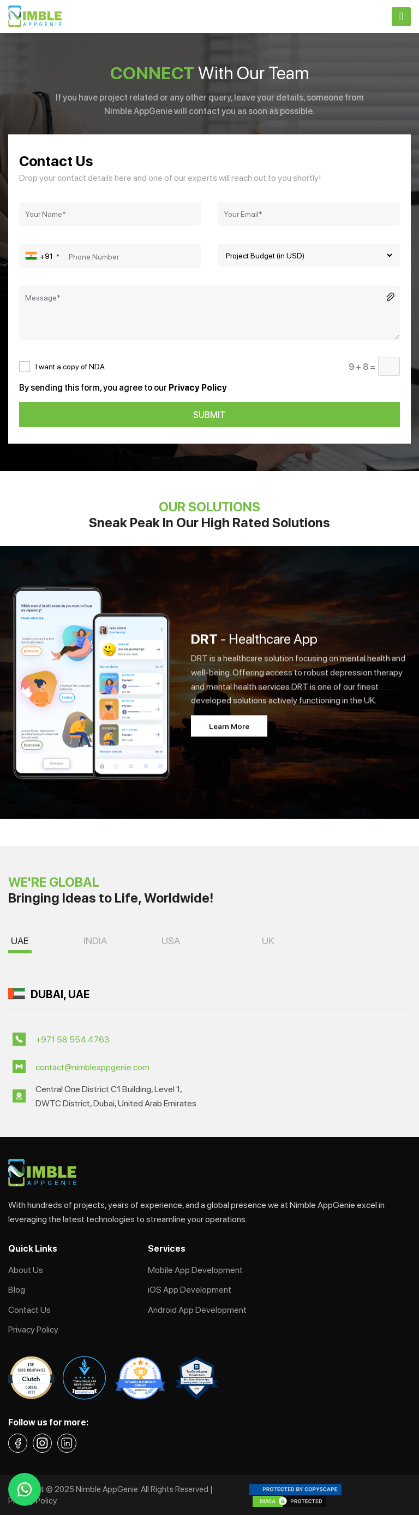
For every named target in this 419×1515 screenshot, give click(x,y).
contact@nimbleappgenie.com (92, 1067)
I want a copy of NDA (70, 366)
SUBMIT (209, 414)
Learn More (229, 725)
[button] (20, 943)
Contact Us (29, 1309)
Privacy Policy (33, 1329)
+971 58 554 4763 (72, 1039)
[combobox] (47, 256)
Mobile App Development (195, 1269)
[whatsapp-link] (24, 1489)
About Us (25, 1269)
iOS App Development (189, 1289)
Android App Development (197, 1309)
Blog (16, 1289)
